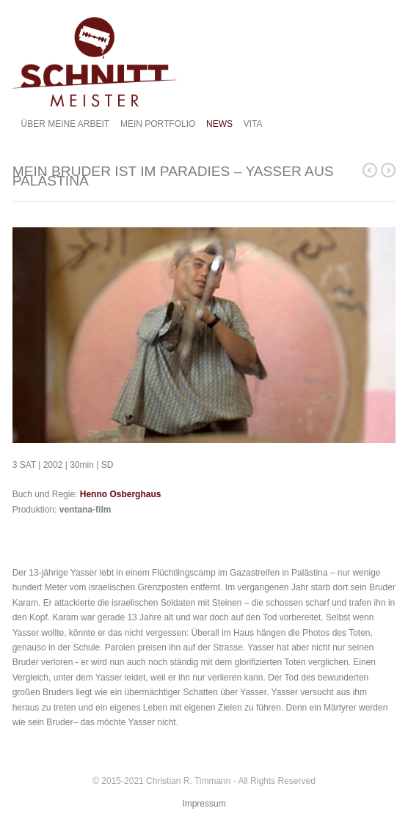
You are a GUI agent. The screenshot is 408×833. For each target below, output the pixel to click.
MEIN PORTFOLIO (157, 124)
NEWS (219, 124)
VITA (253, 124)
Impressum (203, 804)
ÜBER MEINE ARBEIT (65, 124)
